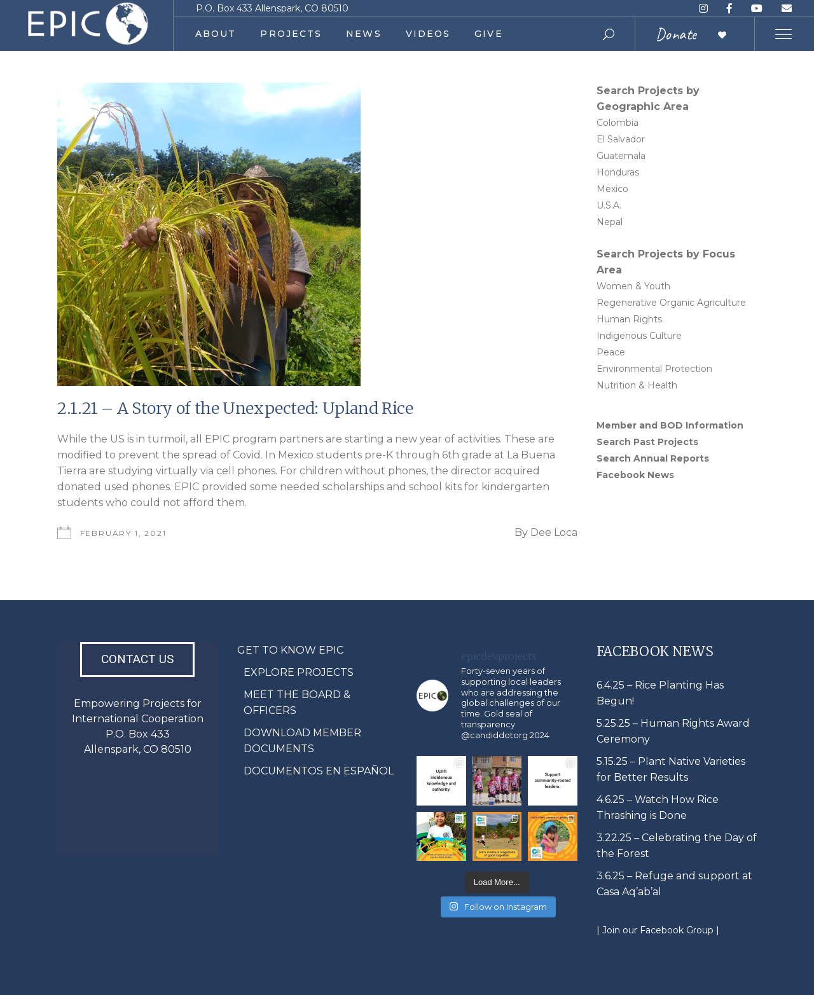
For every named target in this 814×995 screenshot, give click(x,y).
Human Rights (629, 319)
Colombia (617, 122)
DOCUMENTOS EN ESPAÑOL (319, 771)
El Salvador (621, 139)
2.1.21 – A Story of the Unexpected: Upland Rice (235, 408)
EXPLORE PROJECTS (299, 672)
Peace (611, 352)
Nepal (610, 222)
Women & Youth (633, 286)
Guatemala (621, 155)
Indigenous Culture (639, 335)
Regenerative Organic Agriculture (671, 302)
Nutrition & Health (637, 385)
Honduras (618, 172)
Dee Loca (553, 532)
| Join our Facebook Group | (658, 930)
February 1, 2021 (123, 533)
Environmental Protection (654, 368)
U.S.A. (609, 205)
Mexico (612, 189)
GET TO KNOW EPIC (290, 650)
